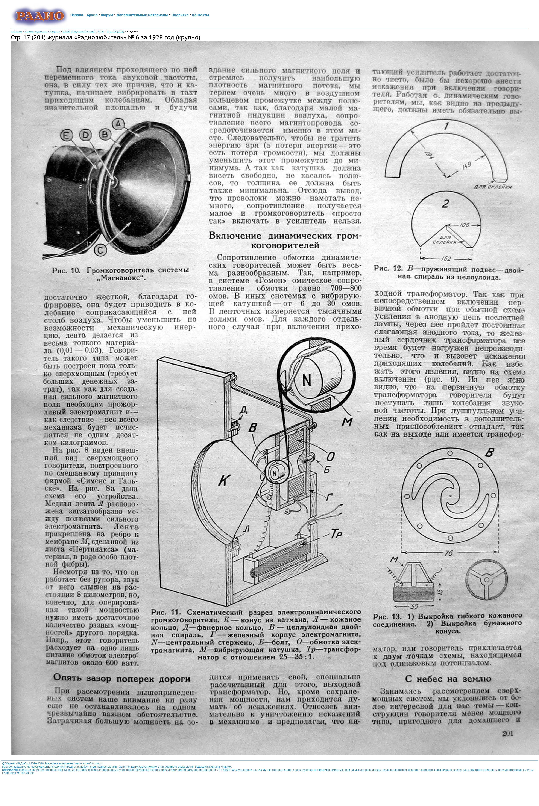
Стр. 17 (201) (115, 31)
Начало (76, 14)
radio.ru (16, 31)
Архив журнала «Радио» (42, 31)
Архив (92, 14)
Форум (107, 14)
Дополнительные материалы (142, 14)
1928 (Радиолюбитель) (79, 31)
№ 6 (101, 31)
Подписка (180, 14)
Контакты (200, 14)
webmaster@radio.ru (88, 763)
